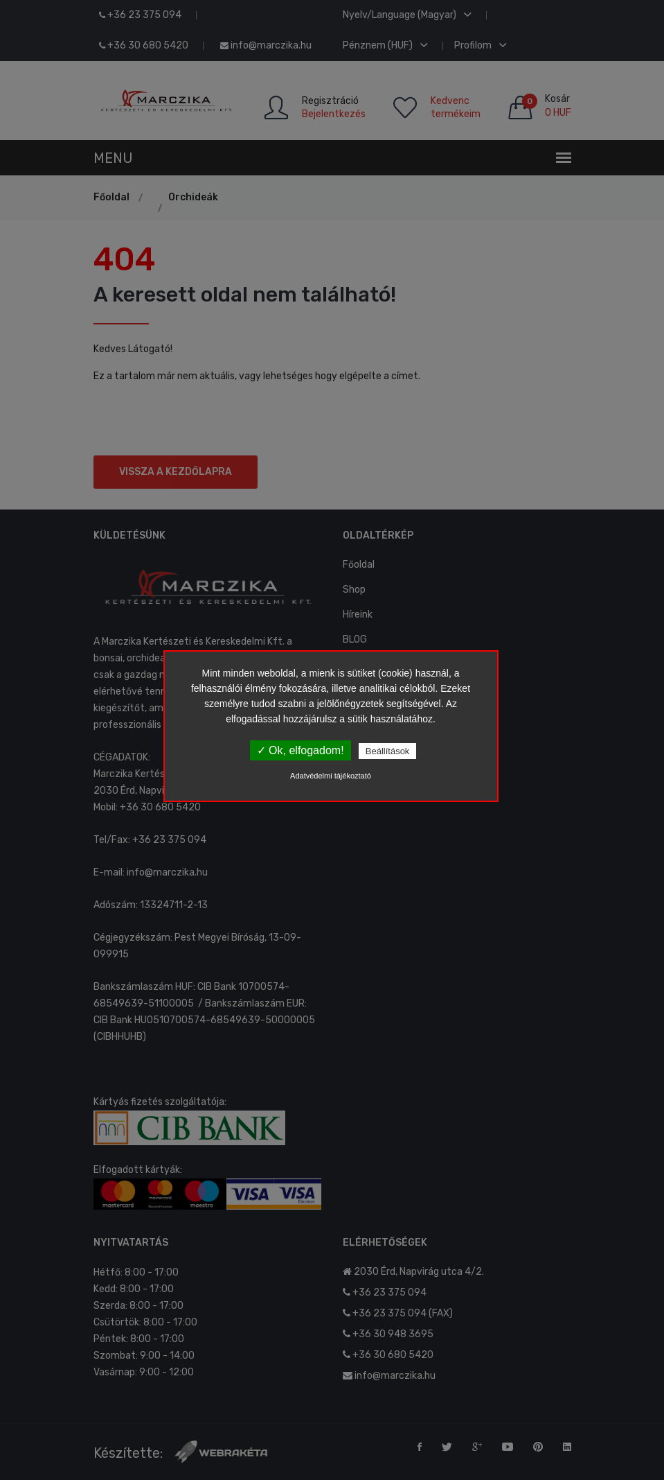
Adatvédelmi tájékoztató (330, 776)
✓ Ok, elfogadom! (300, 750)
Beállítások (388, 751)
